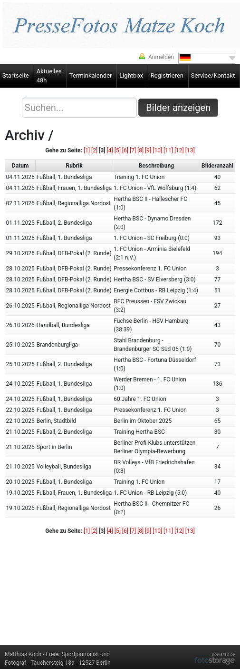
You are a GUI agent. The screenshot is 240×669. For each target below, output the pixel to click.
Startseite (15, 75)
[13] (190, 150)
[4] (110, 150)
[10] (157, 150)
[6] (125, 150)
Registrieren (167, 75)
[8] (140, 150)
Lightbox (131, 75)
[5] (118, 150)
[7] (133, 150)
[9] (148, 150)
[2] (94, 150)
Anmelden (161, 57)
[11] (168, 150)
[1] (87, 150)
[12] (179, 150)
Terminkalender (90, 75)
